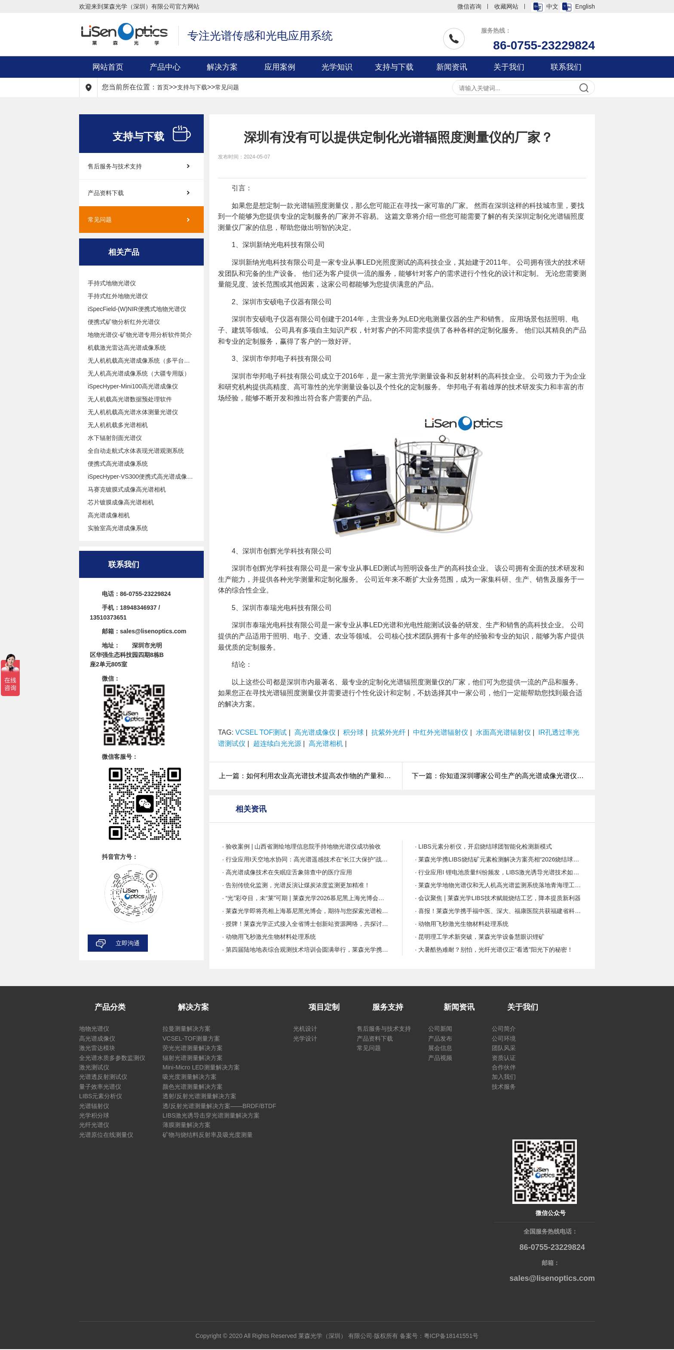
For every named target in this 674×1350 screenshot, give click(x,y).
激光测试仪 (94, 1067)
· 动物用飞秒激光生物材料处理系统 (462, 923)
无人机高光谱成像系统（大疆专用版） (139, 373)
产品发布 (440, 1038)
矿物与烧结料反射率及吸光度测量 (207, 1134)
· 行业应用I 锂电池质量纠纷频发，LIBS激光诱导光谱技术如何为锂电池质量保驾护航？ (498, 872)
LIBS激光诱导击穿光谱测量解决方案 (211, 1115)
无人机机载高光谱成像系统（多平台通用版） (141, 360)
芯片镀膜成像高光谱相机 (121, 502)
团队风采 (504, 1048)
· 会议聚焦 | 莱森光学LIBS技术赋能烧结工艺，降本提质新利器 (498, 898)
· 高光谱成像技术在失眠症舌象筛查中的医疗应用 (287, 872)
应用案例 (279, 67)
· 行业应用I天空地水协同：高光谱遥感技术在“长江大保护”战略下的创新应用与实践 (305, 859)
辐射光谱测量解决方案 (192, 1057)
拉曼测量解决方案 (186, 1028)
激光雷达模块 (97, 1048)
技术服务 (504, 1086)
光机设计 (305, 1028)
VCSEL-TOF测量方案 (191, 1038)
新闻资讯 (451, 67)
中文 (544, 7)
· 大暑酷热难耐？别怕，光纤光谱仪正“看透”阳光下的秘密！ (494, 949)
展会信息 (440, 1048)
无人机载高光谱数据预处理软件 (130, 399)
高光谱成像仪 (97, 1038)
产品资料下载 (106, 192)
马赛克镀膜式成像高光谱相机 (127, 489)
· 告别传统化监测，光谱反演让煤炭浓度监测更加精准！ (296, 885)
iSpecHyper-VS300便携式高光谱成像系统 (141, 476)
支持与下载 (394, 67)
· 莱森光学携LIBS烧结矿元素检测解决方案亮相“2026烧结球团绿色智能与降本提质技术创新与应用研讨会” (498, 859)
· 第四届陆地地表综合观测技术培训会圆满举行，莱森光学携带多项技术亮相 (305, 949)
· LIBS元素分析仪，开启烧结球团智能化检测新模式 (483, 846)
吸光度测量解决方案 (189, 1076)
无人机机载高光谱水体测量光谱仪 (133, 412)
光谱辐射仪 (94, 1106)
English (577, 7)
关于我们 (508, 67)
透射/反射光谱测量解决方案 (199, 1096)
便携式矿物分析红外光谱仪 (124, 321)
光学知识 (337, 67)
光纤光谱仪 (94, 1124)
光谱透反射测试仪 (103, 1076)
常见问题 (227, 87)
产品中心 (165, 67)
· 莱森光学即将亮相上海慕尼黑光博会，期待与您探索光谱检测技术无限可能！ (305, 910)
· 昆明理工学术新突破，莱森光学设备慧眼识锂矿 (480, 936)
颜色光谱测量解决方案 (192, 1086)
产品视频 (440, 1057)
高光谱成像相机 (109, 515)
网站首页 (107, 67)
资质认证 (504, 1057)
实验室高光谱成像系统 (118, 528)
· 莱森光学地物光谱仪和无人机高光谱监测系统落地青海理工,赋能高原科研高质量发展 (498, 885)
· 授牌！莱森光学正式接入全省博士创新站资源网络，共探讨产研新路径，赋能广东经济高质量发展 (305, 923)
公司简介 (504, 1028)
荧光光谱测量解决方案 (192, 1048)
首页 (163, 87)
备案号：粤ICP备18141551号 (439, 1335)
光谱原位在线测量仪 (106, 1134)
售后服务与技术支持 (115, 166)
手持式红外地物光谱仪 (118, 296)
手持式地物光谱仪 (112, 283)
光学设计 (305, 1038)
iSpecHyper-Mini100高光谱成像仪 (133, 386)
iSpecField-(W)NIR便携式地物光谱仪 (137, 308)
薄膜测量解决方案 (186, 1124)
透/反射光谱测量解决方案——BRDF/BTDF (219, 1106)
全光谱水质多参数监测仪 (112, 1057)
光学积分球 (94, 1115)
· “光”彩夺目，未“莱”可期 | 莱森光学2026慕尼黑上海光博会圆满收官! (305, 898)
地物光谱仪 (94, 1028)
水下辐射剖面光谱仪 (115, 437)
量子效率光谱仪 (100, 1086)
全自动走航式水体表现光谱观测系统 (136, 450)
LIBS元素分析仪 (100, 1096)
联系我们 (566, 67)
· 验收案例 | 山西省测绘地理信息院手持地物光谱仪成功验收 (301, 846)
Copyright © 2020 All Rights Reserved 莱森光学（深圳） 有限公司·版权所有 (298, 1335)
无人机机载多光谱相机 (118, 424)
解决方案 (222, 67)
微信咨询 (469, 6)
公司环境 (504, 1038)
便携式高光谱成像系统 (118, 463)
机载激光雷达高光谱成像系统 (127, 347)
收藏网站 (506, 6)
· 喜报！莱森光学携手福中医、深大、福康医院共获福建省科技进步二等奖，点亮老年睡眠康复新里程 (498, 910)
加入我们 (504, 1076)
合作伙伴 (504, 1067)
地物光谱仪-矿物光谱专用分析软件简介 (140, 334)
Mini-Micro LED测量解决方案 (201, 1067)
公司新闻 (440, 1028)
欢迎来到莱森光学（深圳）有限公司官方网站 (139, 6)
